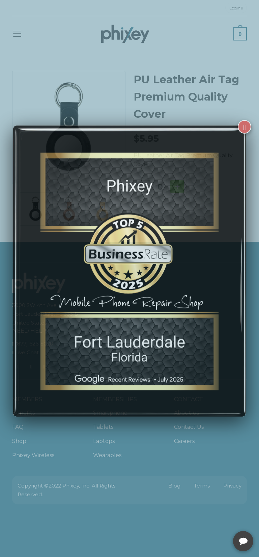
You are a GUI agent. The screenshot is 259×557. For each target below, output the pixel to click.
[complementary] (210, 520)
